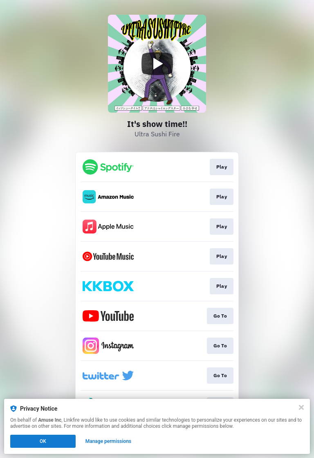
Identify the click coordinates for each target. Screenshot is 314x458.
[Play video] (157, 63)
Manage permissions (108, 441)
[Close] (301, 407)
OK (43, 441)
